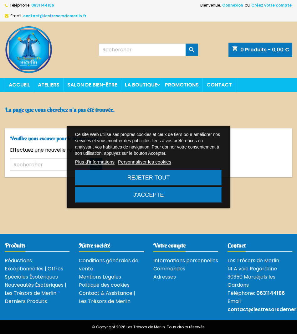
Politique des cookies (104, 285)
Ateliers (48, 84)
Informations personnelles (185, 260)
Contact (219, 84)
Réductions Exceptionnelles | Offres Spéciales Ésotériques (34, 268)
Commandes (169, 268)
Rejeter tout (148, 178)
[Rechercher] (148, 50)
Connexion (232, 5)
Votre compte (169, 245)
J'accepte (148, 195)
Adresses (164, 276)
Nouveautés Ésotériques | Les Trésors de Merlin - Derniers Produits (35, 293)
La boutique (141, 84)
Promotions (182, 84)
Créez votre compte (271, 5)
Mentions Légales (100, 276)
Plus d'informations (95, 161)
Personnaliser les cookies (144, 161)
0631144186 (42, 5)
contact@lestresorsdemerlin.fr (54, 15)
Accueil (19, 84)
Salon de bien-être (92, 84)
